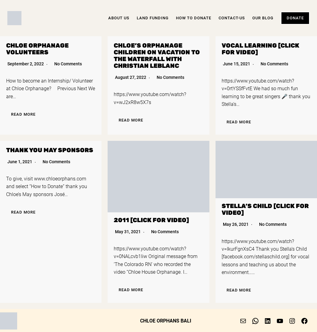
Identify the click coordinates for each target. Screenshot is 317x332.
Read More (23, 114)
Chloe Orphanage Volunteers (37, 49)
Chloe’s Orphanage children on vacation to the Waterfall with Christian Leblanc (157, 55)
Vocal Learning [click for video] (260, 49)
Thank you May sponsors (49, 150)
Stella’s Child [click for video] (265, 209)
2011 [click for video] (151, 220)
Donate (295, 18)
